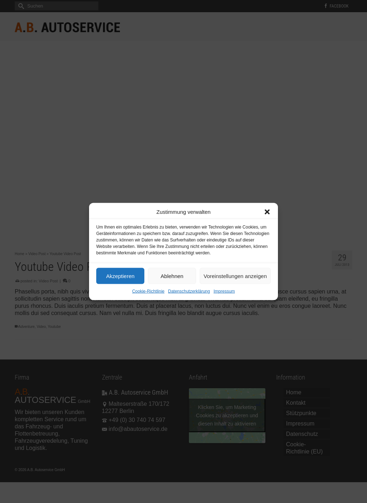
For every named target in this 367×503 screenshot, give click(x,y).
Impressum (224, 291)
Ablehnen (172, 276)
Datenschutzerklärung (189, 291)
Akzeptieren (120, 276)
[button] (267, 212)
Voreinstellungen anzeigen (235, 276)
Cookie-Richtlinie (148, 291)
